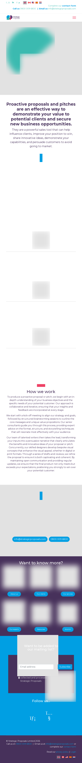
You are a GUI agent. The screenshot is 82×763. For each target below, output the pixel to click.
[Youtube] (8, 2)
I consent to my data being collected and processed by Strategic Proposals (35, 677)
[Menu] (74, 17)
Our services (68, 594)
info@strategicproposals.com (62, 8)
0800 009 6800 (28, 8)
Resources (41, 629)
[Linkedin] (13, 2)
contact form (69, 6)
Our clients (41, 594)
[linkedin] (33, 718)
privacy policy (62, 752)
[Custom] (18, 2)
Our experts (14, 629)
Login (73, 752)
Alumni (68, 629)
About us (14, 594)
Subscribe (65, 666)
